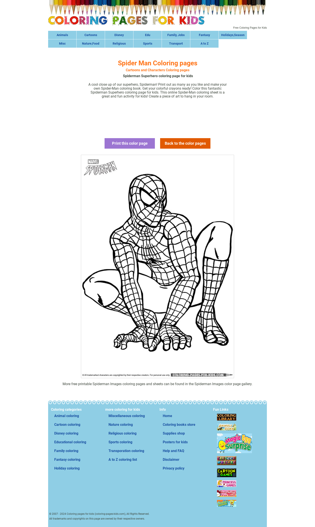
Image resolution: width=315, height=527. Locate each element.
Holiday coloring (67, 468)
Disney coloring (66, 433)
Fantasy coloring (67, 459)
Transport (176, 43)
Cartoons (90, 35)
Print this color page (130, 143)
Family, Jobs (176, 35)
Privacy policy (173, 468)
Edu (147, 35)
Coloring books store (179, 425)
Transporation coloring (126, 451)
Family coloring (66, 451)
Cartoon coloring (67, 425)
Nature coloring (120, 425)
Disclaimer (171, 459)
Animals (62, 35)
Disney (119, 35)
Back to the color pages (185, 143)
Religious (119, 43)
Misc (62, 43)
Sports (147, 43)
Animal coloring (66, 416)
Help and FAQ (173, 451)
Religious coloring (122, 433)
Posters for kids (175, 442)
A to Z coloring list (122, 459)
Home (167, 416)
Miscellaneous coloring (126, 416)
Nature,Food (90, 43)
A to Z (204, 43)
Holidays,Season (233, 35)
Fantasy (204, 35)
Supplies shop (174, 433)
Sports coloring (120, 442)
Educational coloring (70, 442)
